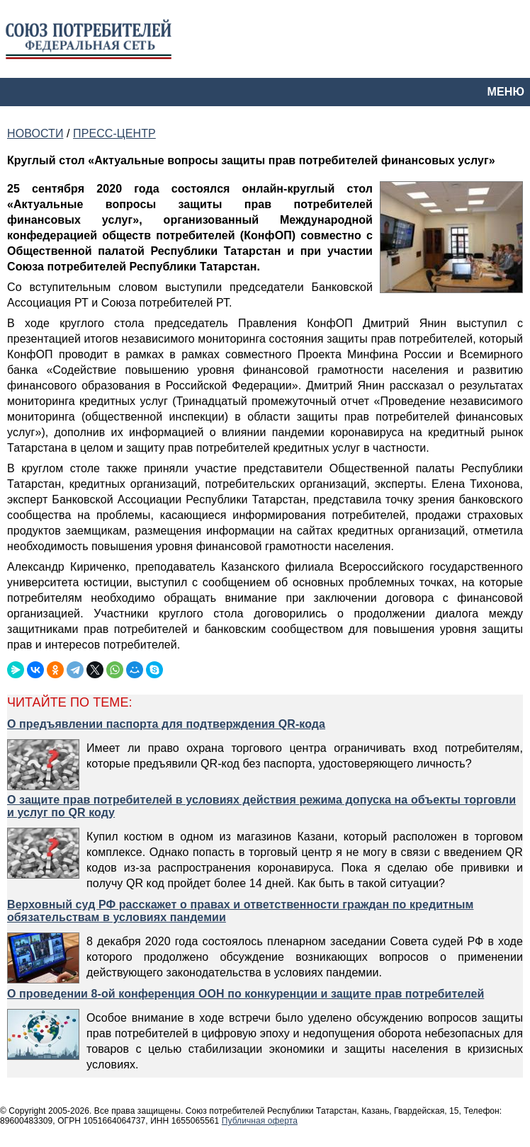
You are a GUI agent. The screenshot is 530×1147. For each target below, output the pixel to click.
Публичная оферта (260, 1121)
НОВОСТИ (35, 133)
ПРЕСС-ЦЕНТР (114, 133)
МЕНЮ (505, 92)
